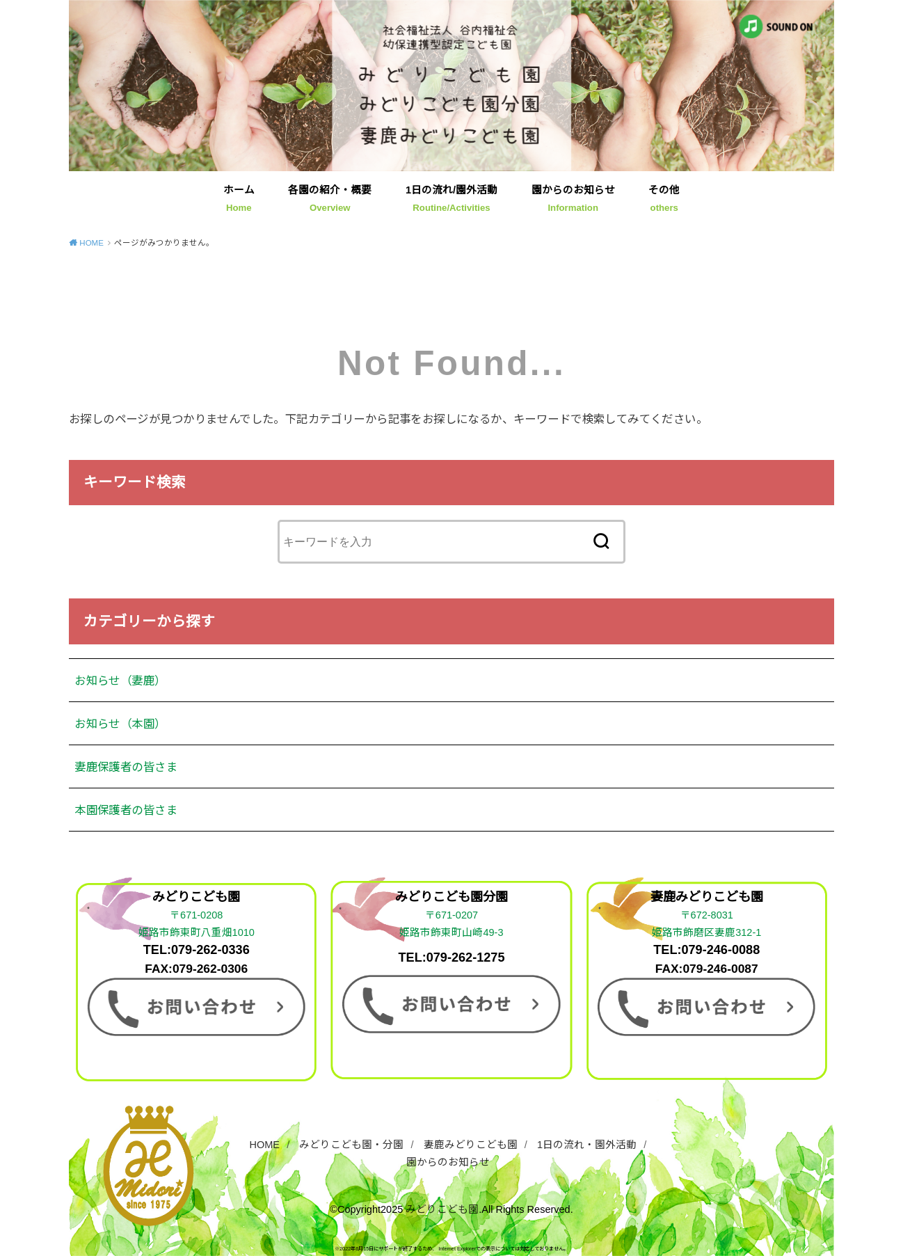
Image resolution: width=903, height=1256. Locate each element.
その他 (664, 198)
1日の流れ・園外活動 (587, 1144)
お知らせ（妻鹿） (120, 680)
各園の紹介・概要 (329, 198)
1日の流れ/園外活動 (451, 198)
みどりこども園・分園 (351, 1144)
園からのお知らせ (573, 198)
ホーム (239, 198)
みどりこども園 (442, 1209)
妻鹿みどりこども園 (471, 1144)
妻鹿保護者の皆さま (125, 767)
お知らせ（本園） (120, 723)
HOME (265, 1144)
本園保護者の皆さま (125, 810)
